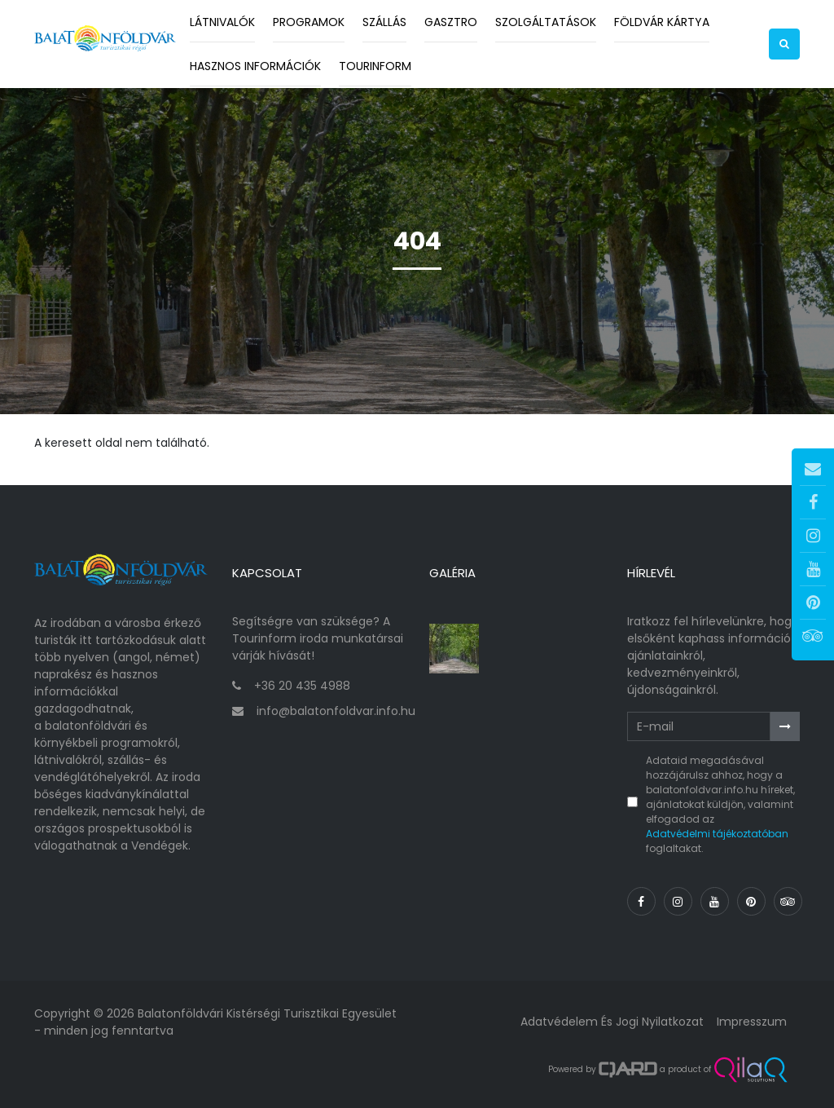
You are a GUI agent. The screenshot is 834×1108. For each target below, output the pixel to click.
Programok (309, 22)
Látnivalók (222, 22)
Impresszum (752, 1021)
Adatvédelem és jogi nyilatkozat (612, 1021)
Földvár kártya (661, 22)
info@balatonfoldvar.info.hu (336, 711)
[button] (784, 44)
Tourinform (375, 66)
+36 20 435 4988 (302, 686)
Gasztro (450, 22)
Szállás (384, 22)
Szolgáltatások (545, 22)
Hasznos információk (255, 66)
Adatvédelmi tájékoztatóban (717, 834)
